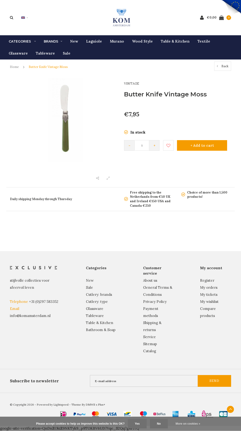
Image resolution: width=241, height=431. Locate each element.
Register (207, 280)
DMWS (90, 404)
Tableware (45, 53)
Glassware (18, 53)
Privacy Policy (155, 301)
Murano (117, 41)
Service (149, 337)
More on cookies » (188, 423)
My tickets (208, 294)
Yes (137, 423)
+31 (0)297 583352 (43, 301)
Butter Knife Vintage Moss (48, 67)
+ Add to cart (202, 145)
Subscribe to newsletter (34, 381)
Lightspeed (60, 404)
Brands (53, 41)
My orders (208, 287)
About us (150, 280)
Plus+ (101, 404)
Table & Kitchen (175, 41)
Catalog (149, 351)
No (159, 423)
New (74, 41)
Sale (66, 53)
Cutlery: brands (99, 294)
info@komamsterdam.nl (30, 315)
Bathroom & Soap (101, 330)
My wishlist (209, 301)
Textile (203, 41)
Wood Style (142, 41)
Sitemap (150, 344)
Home (14, 67)
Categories (22, 41)
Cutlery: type (97, 301)
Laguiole (94, 41)
